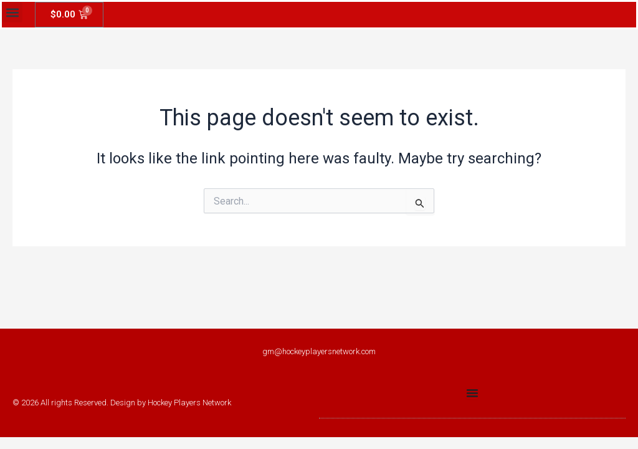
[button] (12, 12)
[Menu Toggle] (472, 393)
